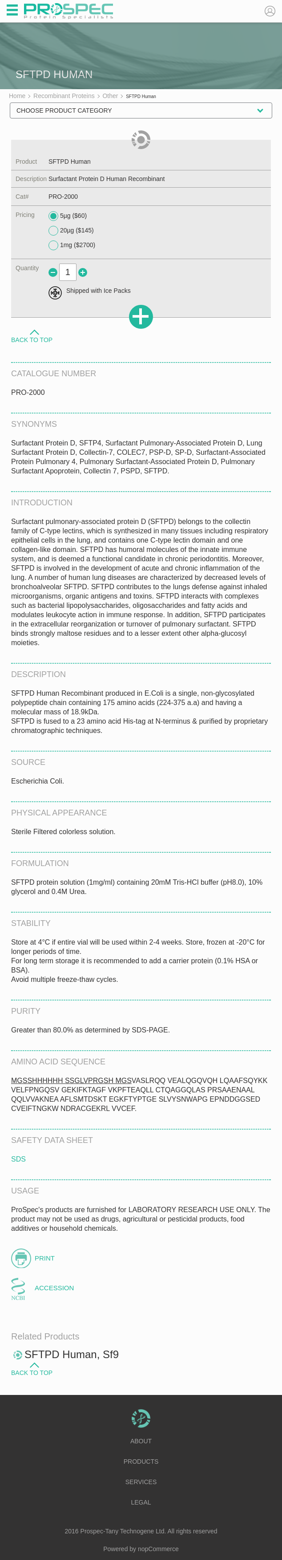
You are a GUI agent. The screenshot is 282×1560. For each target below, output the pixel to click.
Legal (141, 1502)
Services (141, 1481)
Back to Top (31, 339)
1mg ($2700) (71, 245)
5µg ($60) (67, 216)
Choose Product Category (64, 110)
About (141, 1441)
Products (141, 1461)
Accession (54, 1288)
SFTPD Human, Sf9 (71, 1354)
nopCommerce (158, 1548)
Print (45, 1258)
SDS (18, 1159)
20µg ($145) (71, 231)
